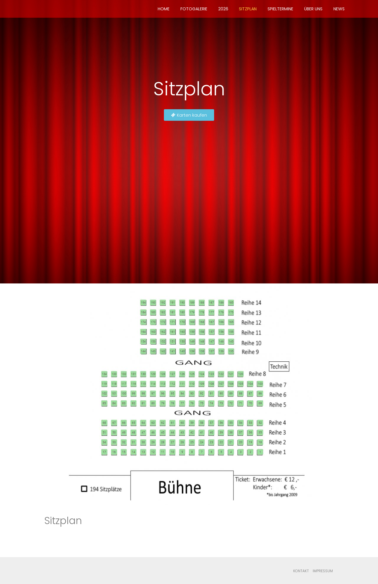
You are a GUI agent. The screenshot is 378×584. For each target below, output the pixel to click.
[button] (189, 115)
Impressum (323, 570)
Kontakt (301, 570)
